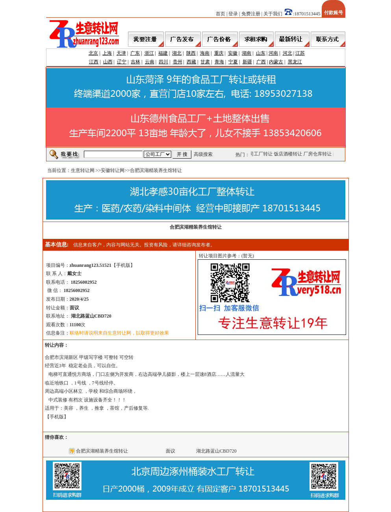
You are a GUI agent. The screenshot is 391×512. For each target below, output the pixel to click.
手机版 (123, 265)
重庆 (219, 53)
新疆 (247, 62)
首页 (220, 14)
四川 (163, 62)
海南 (204, 53)
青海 (219, 62)
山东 (260, 53)
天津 (121, 53)
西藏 (191, 62)
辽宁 (121, 62)
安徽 (232, 53)
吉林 (135, 62)
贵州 (177, 62)
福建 (163, 53)
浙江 (149, 53)
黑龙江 (295, 62)
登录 (233, 14)
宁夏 (233, 62)
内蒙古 (276, 62)
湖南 (246, 53)
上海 (107, 53)
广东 (135, 53)
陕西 (191, 53)
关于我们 (272, 14)
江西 (93, 62)
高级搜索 (203, 154)
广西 (261, 62)
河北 (287, 53)
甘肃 (205, 62)
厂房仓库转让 (318, 154)
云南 (149, 62)
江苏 (300, 53)
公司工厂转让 (259, 154)
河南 (273, 53)
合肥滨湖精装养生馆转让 (102, 451)
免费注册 (250, 14)
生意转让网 (83, 170)
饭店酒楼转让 (288, 154)
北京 (93, 53)
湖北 (177, 53)
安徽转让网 (112, 170)
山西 (108, 62)
